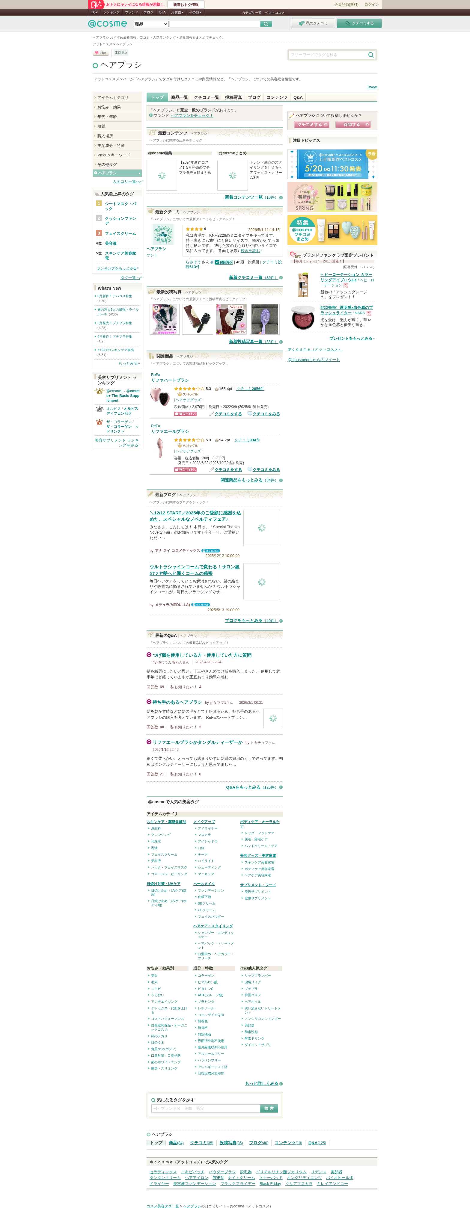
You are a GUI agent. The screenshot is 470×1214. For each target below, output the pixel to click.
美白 (154, 975)
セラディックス (163, 1172)
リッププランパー (258, 975)
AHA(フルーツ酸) (210, 995)
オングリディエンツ (304, 1177)
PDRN (218, 1177)
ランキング (111, 12)
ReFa (155, 375)
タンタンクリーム (165, 1177)
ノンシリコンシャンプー (263, 1018)
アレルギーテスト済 (213, 1067)
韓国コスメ (253, 995)
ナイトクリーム (241, 1177)
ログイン (371, 4)
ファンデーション (211, 890)
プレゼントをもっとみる (350, 338)
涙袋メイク (253, 982)
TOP (94, 12)
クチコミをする (228, 414)
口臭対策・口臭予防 (166, 1055)
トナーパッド (271, 1177)
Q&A (162, 12)
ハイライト (206, 861)
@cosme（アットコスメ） (251, 1206)
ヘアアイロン (196, 1177)
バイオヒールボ (339, 1177)
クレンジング (161, 834)
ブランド (131, 12)
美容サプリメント (258, 891)
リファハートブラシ (170, 380)
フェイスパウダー (211, 916)
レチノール (206, 1008)
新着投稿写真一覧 (253, 341)
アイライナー (208, 828)
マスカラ (204, 834)
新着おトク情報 (185, 5)
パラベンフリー (209, 1060)
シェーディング (209, 867)
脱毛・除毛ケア (256, 839)
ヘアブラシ (121, 64)
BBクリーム (207, 903)
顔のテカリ (159, 1036)
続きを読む (250, 250)
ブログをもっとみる (251, 620)
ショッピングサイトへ (185, 414)
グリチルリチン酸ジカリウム (281, 1172)
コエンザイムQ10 (211, 1015)
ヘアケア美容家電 (258, 875)
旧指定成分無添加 (211, 1073)
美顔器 (249, 1025)
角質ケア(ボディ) (163, 1049)
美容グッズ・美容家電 (258, 856)
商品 (176, 1143)
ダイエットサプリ (258, 1045)
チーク (203, 854)
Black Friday (270, 1183)
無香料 (203, 1027)
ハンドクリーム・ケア (261, 846)
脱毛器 (246, 1172)
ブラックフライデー (237, 1183)
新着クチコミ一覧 (253, 277)
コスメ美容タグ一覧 (163, 1206)
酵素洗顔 (251, 1032)
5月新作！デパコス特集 (114, 296)
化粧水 (156, 841)
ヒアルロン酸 (208, 982)
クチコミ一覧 (206, 97)
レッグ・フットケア (259, 833)
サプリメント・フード (258, 885)
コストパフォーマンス (167, 1018)
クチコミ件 (250, 388)
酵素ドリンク (254, 1038)
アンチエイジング (164, 1001)
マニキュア (206, 874)
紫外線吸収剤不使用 (213, 1047)
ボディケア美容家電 (259, 869)
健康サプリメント (258, 898)
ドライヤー (159, 1183)
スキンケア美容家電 (259, 862)
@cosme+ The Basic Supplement (123, 396)
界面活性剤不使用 (211, 1041)
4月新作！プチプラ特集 (114, 336)
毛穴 (154, 982)
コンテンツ (276, 97)
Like (103, 53)
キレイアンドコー (332, 1183)
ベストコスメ (275, 12)
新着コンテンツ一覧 (251, 197)
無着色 (203, 1021)
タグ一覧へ (130, 277)
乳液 (154, 848)
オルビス (113, 409)
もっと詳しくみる (261, 1083)
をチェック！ (192, 115)
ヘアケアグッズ (188, 400)
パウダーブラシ (222, 1172)
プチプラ (251, 988)
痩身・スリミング (164, 1068)
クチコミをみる (266, 414)
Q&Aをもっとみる (252, 787)
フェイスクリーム (164, 854)
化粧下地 (204, 897)
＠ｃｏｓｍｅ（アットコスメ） (314, 349)
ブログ (148, 12)
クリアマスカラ (299, 1183)
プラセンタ (206, 1001)
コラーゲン (206, 975)
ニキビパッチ (192, 1172)
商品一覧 (179, 97)
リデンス (318, 1172)
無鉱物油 (204, 1034)
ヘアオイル (253, 1001)
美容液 (156, 861)
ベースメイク (204, 884)
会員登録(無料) (346, 4)
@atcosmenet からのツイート (313, 359)
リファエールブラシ (170, 431)
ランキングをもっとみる (117, 268)
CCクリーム (207, 910)
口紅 (201, 848)
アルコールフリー (211, 1054)
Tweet (372, 87)
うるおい (157, 995)
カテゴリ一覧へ (126, 181)
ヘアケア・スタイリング (213, 926)
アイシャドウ (208, 841)
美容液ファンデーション (194, 1183)
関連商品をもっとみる (249, 480)
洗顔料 (156, 828)
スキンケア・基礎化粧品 (166, 822)
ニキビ (156, 988)
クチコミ (201, 1143)
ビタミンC (205, 988)
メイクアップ (204, 822)
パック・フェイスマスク (169, 867)
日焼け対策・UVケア (163, 884)
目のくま (157, 1042)
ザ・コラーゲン (119, 422)
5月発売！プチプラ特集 (114, 323)
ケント (152, 255)
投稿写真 (233, 97)
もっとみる (128, 363)
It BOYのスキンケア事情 (115, 350)
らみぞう (193, 262)
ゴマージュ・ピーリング (169, 874)
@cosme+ (114, 391)
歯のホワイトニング (166, 1062)
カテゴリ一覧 (252, 12)
